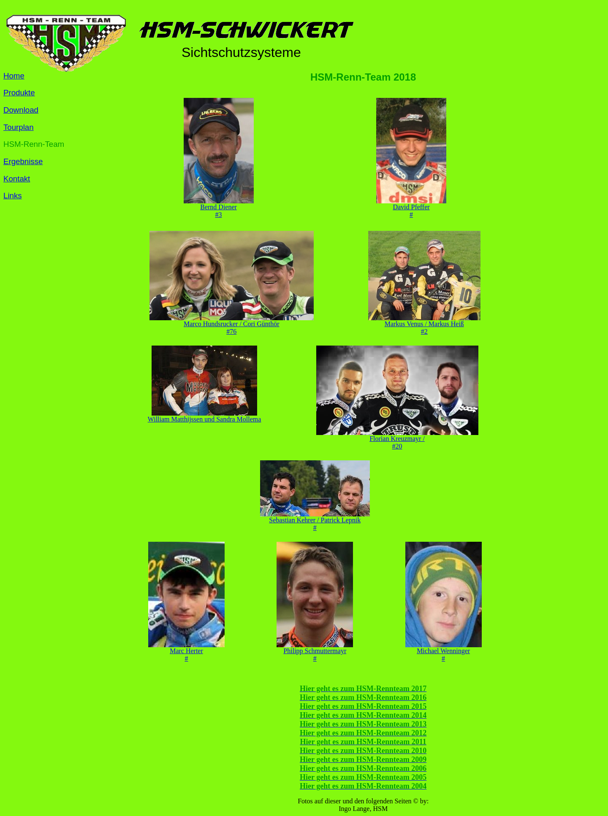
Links (12, 195)
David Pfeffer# (411, 207)
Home (13, 75)
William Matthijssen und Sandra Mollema (204, 416)
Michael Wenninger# (443, 651)
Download (20, 109)
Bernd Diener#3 (219, 207)
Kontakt (16, 178)
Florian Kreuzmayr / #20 (397, 439)
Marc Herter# (186, 651)
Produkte (19, 92)
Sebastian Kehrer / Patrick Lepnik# (315, 521)
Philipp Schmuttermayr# (315, 651)
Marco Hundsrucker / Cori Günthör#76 (231, 324)
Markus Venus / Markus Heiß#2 (424, 324)
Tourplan (18, 127)
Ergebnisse (23, 161)
